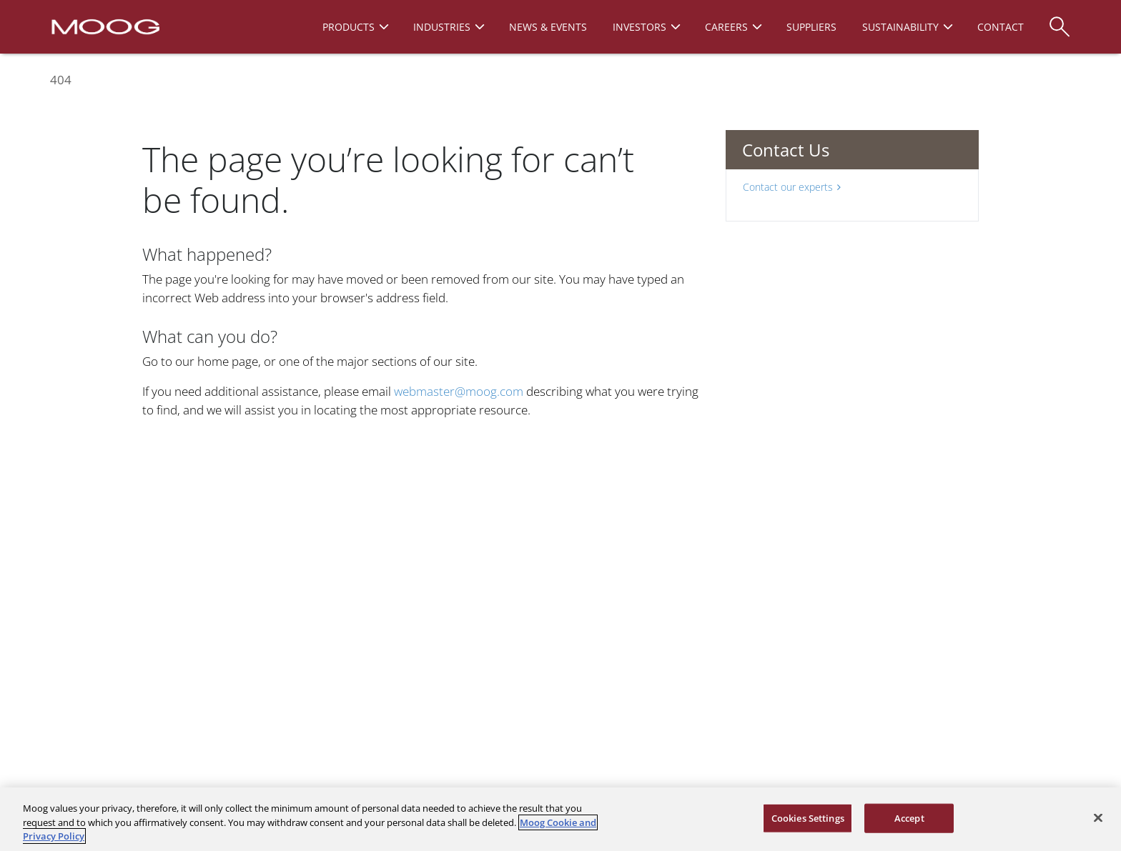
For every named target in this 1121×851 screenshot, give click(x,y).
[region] (560, 819)
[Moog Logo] (104, 25)
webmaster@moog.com (458, 391)
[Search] (1059, 20)
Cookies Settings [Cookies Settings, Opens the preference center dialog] (807, 817)
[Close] (1098, 817)
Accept (909, 817)
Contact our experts (792, 187)
